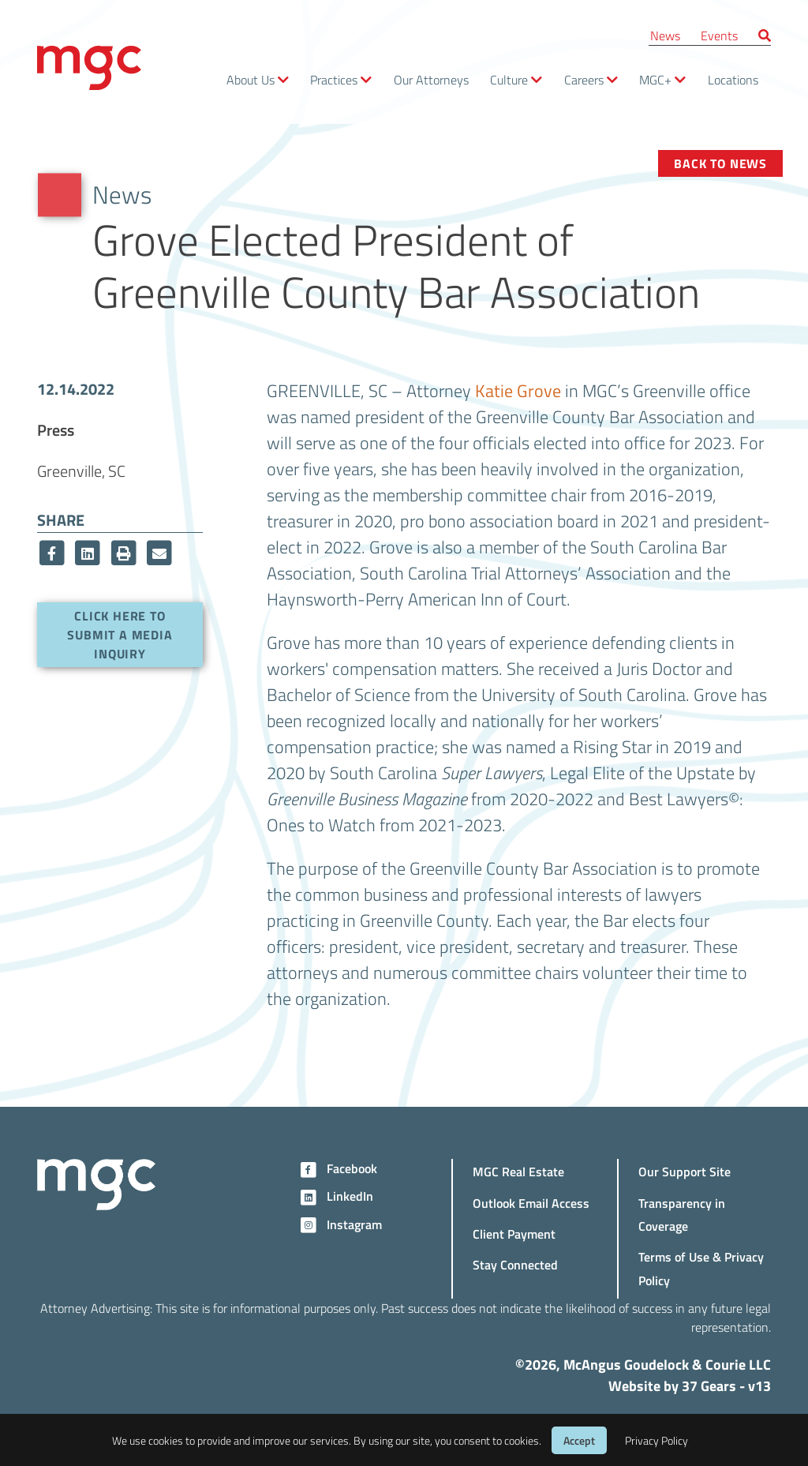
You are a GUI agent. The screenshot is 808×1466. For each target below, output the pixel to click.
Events (719, 35)
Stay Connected (515, 1264)
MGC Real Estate (518, 1171)
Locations (733, 79)
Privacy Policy (656, 1440)
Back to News (720, 163)
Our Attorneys (431, 79)
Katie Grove (518, 390)
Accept (579, 1440)
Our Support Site (684, 1171)
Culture (509, 79)
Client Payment (514, 1233)
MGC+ (655, 79)
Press (55, 429)
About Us (250, 79)
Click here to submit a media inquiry (119, 634)
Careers (584, 79)
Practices (333, 79)
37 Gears (709, 1385)
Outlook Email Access (531, 1203)
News (665, 35)
